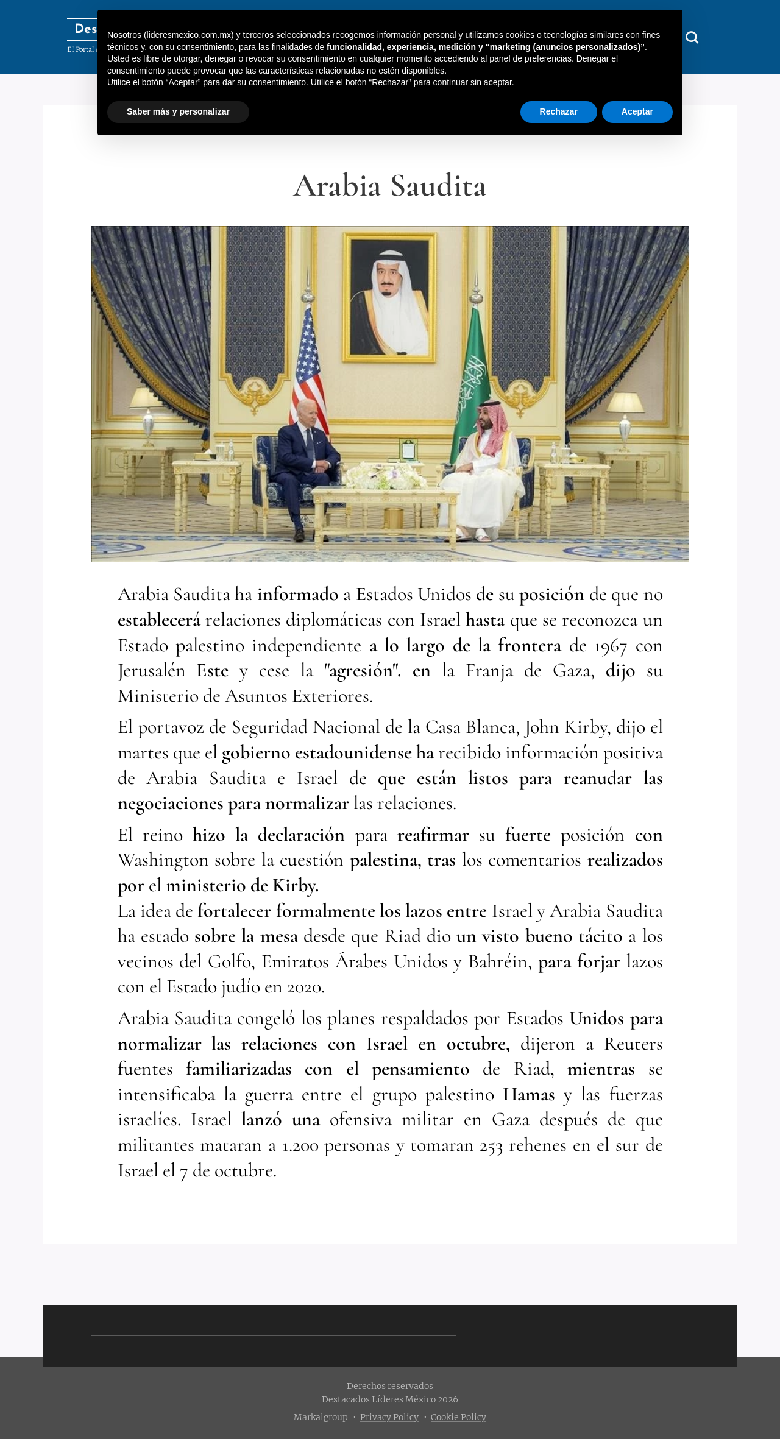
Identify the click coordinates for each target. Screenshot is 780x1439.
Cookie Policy (458, 1417)
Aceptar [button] (637, 111)
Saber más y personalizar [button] (178, 111)
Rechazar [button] (559, 111)
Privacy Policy (389, 1417)
